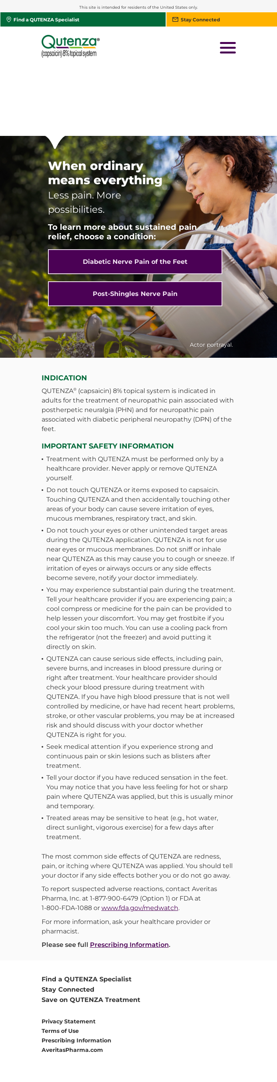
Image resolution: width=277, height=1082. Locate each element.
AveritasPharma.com (72, 980)
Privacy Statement (69, 951)
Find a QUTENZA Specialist (87, 909)
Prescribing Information (129, 875)
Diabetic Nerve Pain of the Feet (135, 192)
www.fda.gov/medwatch (139, 838)
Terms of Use (60, 961)
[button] (228, 48)
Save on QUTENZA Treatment (91, 930)
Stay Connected (68, 920)
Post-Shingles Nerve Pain (135, 224)
